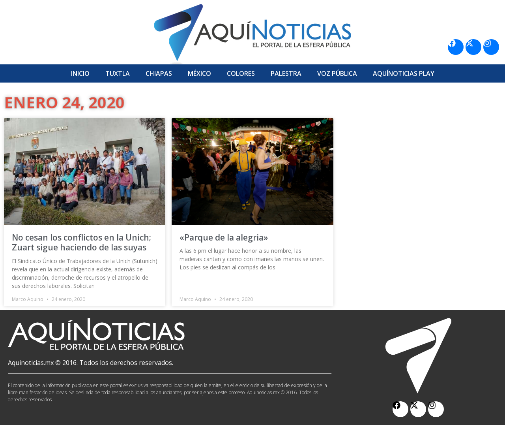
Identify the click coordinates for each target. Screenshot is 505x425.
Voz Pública (337, 73)
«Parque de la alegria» (224, 237)
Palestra (286, 73)
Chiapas (159, 73)
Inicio (80, 73)
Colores (241, 73)
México (199, 73)
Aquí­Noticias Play (403, 73)
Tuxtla (117, 73)
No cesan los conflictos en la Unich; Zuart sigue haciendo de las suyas (81, 242)
